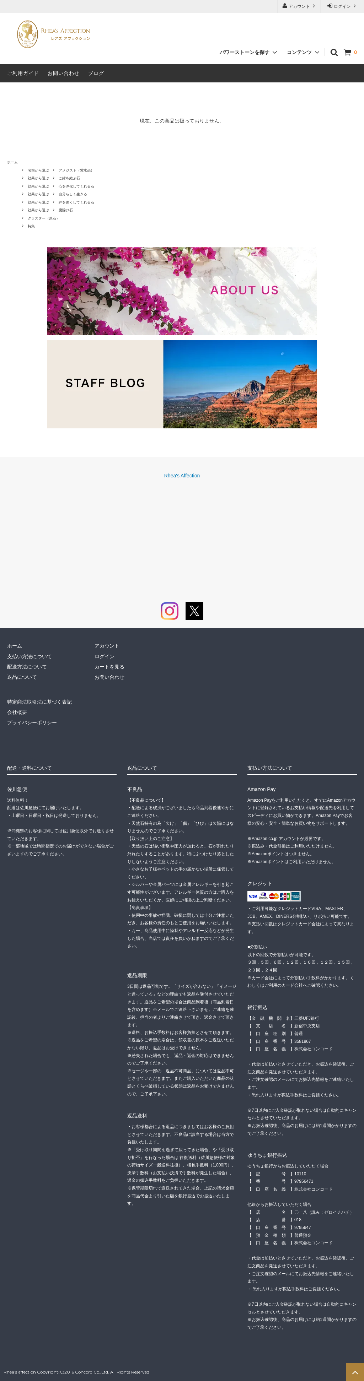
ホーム (12, 162)
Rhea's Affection (182, 475)
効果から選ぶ (38, 178)
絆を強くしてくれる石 (76, 202)
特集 (31, 226)
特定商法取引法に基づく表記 (39, 702)
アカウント (299, 6)
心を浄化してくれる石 (76, 186)
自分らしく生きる (73, 194)
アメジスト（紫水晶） (76, 170)
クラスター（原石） (44, 218)
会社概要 (17, 712)
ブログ (96, 73)
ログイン (342, 6)
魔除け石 (66, 210)
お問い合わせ (64, 73)
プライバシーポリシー (32, 722)
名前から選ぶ (38, 170)
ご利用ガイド (23, 73)
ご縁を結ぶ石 (69, 178)
